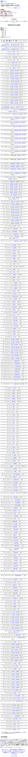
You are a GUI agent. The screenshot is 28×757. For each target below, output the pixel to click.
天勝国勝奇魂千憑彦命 (5, 49)
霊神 (15, 518)
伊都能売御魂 (12, 163)
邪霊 (13, 420)
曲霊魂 (14, 331)
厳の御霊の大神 (17, 122)
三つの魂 (13, 625)
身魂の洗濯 (16, 557)
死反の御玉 (16, 325)
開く (9, 37)
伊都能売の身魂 (13, 159)
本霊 (13, 690)
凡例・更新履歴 (4, 736)
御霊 (13, 409)
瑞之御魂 (12, 352)
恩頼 (15, 582)
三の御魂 (12, 628)
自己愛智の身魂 (15, 296)
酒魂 (10, 266)
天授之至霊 (13, 684)
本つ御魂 (13, 687)
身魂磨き (15, 606)
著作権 (7, 745)
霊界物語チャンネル (17, 7)
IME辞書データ (6, 752)
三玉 (13, 417)
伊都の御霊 (12, 73)
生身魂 (14, 67)
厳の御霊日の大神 (17, 151)
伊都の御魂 (12, 70)
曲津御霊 (14, 328)
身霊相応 (15, 468)
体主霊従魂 (14, 255)
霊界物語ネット (21, 749)
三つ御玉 (14, 641)
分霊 (14, 726)
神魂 (13, 423)
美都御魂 (13, 398)
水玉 (13, 433)
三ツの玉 (13, 611)
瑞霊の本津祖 (16, 383)
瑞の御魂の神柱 (17, 363)
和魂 (14, 315)
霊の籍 (15, 555)
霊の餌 (15, 513)
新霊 (14, 54)
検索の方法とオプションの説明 (14, 24)
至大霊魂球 (14, 245)
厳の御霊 (12, 81)
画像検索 (7, 5)
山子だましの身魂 (16, 698)
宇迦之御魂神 (14, 231)
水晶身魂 (15, 288)
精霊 (13, 439)
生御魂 (13, 62)
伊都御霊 (11, 186)
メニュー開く (16, 5)
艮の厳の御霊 (15, 234)
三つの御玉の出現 (17, 366)
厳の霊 (12, 92)
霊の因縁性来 (17, 502)
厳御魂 (11, 189)
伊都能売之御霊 (13, 169)
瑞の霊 (12, 350)
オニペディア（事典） (7, 751)
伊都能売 (19, 155)
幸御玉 (14, 269)
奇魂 (14, 263)
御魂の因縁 (15, 593)
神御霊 (14, 250)
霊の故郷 (15, 532)
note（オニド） (5, 749)
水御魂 (13, 390)
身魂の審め (16, 482)
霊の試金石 (16, 540)
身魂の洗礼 (16, 563)
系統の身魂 (15, 320)
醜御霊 (14, 277)
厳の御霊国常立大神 (22, 109)
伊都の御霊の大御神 (18, 130)
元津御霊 (13, 671)
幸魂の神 (14, 274)
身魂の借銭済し (17, 545)
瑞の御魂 (12, 339)
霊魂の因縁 (16, 497)
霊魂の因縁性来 (18, 505)
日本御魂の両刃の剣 (19, 701)
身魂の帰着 (16, 529)
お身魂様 (14, 247)
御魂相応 (15, 463)
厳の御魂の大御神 (17, 134)
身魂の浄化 (17, 548)
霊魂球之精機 (14, 521)
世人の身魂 (15, 718)
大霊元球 (13, 682)
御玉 (13, 404)
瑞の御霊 (13, 647)
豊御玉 (14, 309)
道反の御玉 (15, 317)
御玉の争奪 (13, 571)
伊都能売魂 (13, 166)
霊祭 (15, 601)
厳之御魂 (12, 94)
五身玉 (13, 197)
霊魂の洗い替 (16, 479)
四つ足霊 (13, 707)
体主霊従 (14, 253)
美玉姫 (13, 595)
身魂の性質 (16, 552)
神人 (13, 425)
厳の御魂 (12, 78)
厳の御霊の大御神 (17, 138)
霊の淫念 (12, 493)
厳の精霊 (12, 89)
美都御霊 (13, 401)
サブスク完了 (14, 753)
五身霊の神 (13, 201)
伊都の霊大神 (15, 113)
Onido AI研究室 (13, 749)
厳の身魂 (16, 70)
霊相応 (15, 471)
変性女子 (13, 358)
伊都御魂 (11, 184)
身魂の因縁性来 (18, 499)
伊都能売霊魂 (12, 181)
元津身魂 (13, 674)
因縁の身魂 (15, 228)
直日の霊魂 (15, 312)
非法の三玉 (15, 323)
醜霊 (14, 280)
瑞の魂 (12, 344)
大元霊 (13, 676)
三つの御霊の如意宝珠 (21, 637)
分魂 (14, 721)
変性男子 (12, 220)
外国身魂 (15, 261)
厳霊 (12, 97)
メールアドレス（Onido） (8, 747)
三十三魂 (14, 336)
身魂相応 (11, 466)
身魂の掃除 (15, 568)
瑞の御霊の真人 (17, 371)
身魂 (13, 428)
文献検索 (2, 5)
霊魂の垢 (15, 476)
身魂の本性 (16, 590)
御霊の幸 (15, 534)
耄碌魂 (15, 668)
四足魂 (18, 705)
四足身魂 (13, 713)
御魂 (13, 406)
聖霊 (13, 441)
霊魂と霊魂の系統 (16, 474)
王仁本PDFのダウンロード (19, 751)
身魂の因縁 (16, 490)
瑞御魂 (13, 393)
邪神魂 (14, 333)
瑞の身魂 (17, 339)
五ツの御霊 (12, 207)
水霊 (13, 436)
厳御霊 (11, 192)
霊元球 (13, 447)
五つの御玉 (13, 204)
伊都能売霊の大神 (18, 173)
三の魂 (14, 630)
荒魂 (14, 51)
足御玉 (14, 290)
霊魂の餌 (15, 510)
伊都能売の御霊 (13, 155)
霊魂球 (13, 452)
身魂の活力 (16, 579)
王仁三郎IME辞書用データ (17, 732)
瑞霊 (13, 355)
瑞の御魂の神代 (17, 360)
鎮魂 (15, 455)
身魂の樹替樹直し (18, 575)
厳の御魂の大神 (17, 118)
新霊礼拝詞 (15, 57)
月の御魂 (13, 301)
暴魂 (14, 59)
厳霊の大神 (15, 126)
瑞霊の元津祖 (16, 379)
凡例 (9, 745)
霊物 (14, 609)
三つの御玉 (13, 614)
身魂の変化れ (15, 587)
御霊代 (14, 460)
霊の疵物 (15, 524)
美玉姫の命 (15, 598)
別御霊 (14, 729)
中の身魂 (15, 298)
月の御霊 (13, 304)
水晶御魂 (15, 282)
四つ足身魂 (14, 705)
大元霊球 (13, 679)
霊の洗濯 (15, 560)
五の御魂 (12, 100)
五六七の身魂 (15, 666)
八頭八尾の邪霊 (17, 695)
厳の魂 (12, 84)
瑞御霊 (13, 396)
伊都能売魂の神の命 (21, 177)
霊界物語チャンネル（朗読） (17, 752)
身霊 (13, 431)
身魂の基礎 (15, 526)
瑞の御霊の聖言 (17, 374)
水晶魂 (15, 285)
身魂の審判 (15, 537)
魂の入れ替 (16, 487)
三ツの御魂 (12, 617)
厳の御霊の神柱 (18, 147)
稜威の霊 (12, 223)
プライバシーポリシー (17, 747)
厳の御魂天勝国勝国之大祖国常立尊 (8, 107)
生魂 (16, 62)
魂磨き (15, 603)
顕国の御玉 (17, 236)
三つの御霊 (12, 622)
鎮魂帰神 (15, 458)
